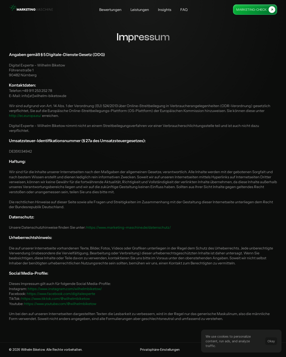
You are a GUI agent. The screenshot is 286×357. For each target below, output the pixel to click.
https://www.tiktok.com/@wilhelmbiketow (55, 298)
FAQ (184, 9)
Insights (164, 9)
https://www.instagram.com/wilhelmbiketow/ (65, 288)
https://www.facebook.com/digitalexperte (61, 293)
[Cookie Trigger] (160, 349)
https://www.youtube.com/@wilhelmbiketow (60, 303)
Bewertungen (110, 9)
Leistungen (139, 9)
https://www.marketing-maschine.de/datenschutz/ (129, 227)
